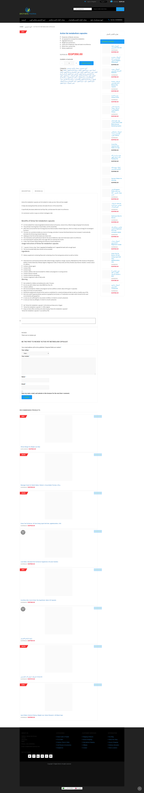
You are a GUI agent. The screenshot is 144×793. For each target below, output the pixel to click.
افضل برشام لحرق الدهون (74, 70)
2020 (64, 70)
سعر (73, 83)
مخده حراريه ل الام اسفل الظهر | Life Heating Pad (116, 157)
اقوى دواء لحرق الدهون (85, 75)
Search (120, 9)
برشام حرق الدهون (72, 77)
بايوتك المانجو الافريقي (26, 638)
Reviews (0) (39, 191)
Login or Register (90, 1)
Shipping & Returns (88, 736)
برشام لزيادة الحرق (69, 79)
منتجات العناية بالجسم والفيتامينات (78, 20)
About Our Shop (113, 739)
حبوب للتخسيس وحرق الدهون (68, 81)
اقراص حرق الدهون (73, 74)
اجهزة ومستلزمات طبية (96, 20)
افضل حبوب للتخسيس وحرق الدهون (73, 72)
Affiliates (85, 745)
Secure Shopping (87, 739)
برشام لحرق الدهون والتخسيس (83, 79)
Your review (26, 356)
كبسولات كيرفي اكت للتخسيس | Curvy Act (31, 676)
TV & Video (60, 739)
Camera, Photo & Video (63, 742)
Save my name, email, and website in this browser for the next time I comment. (46, 393)
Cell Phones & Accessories (64, 745)
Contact (85, 747)
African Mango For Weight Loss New (30, 447)
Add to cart (86, 63)
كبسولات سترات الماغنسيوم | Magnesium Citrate (116, 242)
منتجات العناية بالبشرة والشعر (57, 20)
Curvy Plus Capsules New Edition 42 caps (115, 146)
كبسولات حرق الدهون (66, 83)
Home (21, 26)
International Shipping (88, 742)
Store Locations (113, 747)
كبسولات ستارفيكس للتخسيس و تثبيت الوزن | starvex (116, 133)
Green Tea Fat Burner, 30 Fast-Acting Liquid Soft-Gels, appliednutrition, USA (41, 523)
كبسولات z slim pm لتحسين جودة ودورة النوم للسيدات (116, 205)
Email (24, 384)
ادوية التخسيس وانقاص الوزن (37, 20)
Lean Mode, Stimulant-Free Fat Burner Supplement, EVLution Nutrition (39, 561)
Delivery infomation (114, 745)
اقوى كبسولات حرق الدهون (70, 75)
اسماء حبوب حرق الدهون (89, 70)
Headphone (60, 747)
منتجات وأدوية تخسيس (73, 68)
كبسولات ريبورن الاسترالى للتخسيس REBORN (116, 70)
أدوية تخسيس (28, 26)
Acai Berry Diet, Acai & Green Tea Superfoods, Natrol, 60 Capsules (38, 600)
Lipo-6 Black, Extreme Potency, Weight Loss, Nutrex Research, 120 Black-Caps (42, 715)
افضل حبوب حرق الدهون (90, 72)
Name (24, 377)
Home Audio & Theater (63, 736)
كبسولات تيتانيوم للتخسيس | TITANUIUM (115, 286)
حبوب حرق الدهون (82, 81)
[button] (102, 2)
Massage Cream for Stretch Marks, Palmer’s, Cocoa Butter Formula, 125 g (40, 485)
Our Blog (111, 736)
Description (26, 191)
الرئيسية (23, 20)
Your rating (25, 350)
